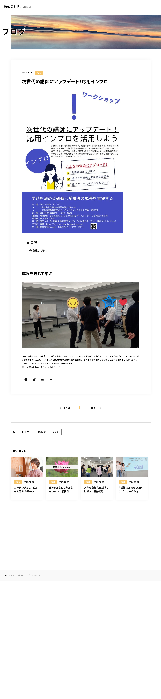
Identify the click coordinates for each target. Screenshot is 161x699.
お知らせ (42, 434)
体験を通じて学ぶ (37, 251)
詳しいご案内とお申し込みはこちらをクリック (41, 367)
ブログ (38, 73)
